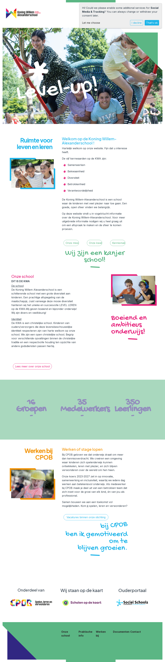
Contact (135, 631)
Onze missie (72, 243)
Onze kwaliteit (95, 243)
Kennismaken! (118, 243)
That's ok (152, 22)
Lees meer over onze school (32, 366)
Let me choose (91, 22)
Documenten (121, 631)
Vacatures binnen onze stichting (86, 517)
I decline (137, 22)
